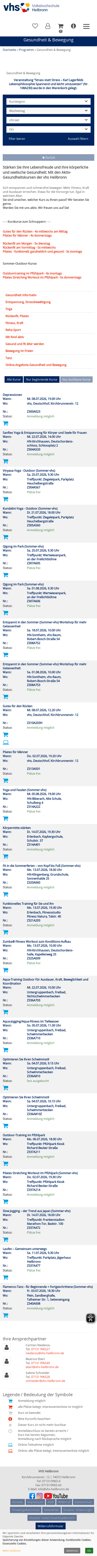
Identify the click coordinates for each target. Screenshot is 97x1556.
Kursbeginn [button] (48, 102)
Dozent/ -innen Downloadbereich (52, 1511)
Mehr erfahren (12, 1550)
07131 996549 (40, 1361)
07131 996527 (40, 1347)
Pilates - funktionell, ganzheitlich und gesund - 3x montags (42, 252)
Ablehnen (72, 1550)
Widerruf (64, 1499)
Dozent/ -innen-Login (78, 1505)
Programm (26, 50)
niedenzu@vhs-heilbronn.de (45, 1351)
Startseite (9, 50)
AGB (51, 1499)
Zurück (48, 157)
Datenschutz (83, 1499)
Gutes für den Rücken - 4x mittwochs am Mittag (35, 231)
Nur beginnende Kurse (41, 379)
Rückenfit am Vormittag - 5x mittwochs (29, 248)
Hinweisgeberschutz (25, 1505)
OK (89, 1550)
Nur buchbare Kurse (76, 379)
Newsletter (51, 1505)
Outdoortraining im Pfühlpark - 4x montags (32, 273)
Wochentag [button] (48, 111)
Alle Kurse (14, 379)
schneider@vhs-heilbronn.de (45, 1379)
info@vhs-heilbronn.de (53, 1487)
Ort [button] (48, 129)
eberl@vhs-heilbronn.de (42, 1365)
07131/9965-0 (51, 1479)
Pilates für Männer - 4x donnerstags (27, 235)
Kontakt (17, 1499)
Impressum (35, 1499)
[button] (48, 26)
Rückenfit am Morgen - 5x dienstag (26, 244)
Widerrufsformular (49, 1520)
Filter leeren (17, 139)
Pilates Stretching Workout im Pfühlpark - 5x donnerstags (42, 277)
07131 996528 (40, 1375)
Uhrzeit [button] (48, 120)
